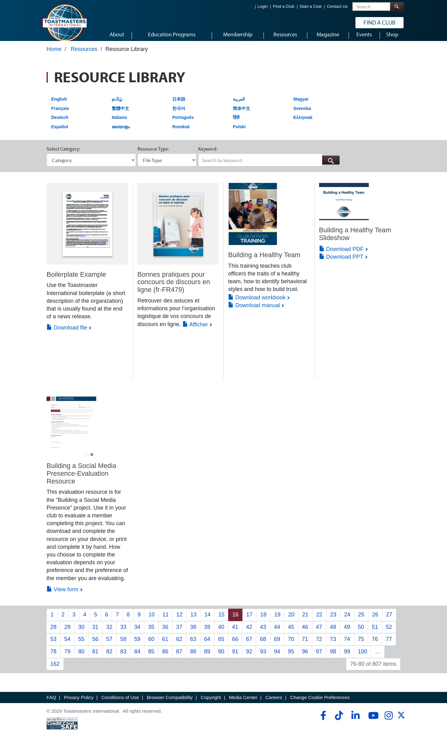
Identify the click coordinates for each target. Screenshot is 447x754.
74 (347, 645)
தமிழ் (117, 104)
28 (53, 632)
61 (165, 645)
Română (180, 132)
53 (53, 645)
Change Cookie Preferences (320, 703)
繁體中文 (120, 113)
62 (179, 645)
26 (375, 620)
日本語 (178, 104)
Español (59, 132)
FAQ (51, 703)
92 (249, 657)
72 (319, 645)
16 (235, 620)
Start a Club (311, 6)
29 (67, 632)
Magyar (301, 104)
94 (277, 657)
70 (291, 645)
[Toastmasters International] (64, 22)
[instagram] (388, 721)
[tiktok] (339, 721)
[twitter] (401, 723)
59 (137, 645)
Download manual (254, 311)
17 (249, 620)
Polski (239, 132)
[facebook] (322, 721)
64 (207, 645)
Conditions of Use (120, 703)
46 (305, 632)
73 (333, 645)
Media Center (243, 703)
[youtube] (372, 721)
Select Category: (63, 155)
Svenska (302, 113)
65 (221, 645)
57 (109, 645)
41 (235, 632)
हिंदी (236, 123)
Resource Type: (153, 155)
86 (165, 657)
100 (362, 657)
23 (333, 620)
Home (54, 55)
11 (165, 620)
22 (319, 620)
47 (319, 632)
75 (361, 645)
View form (63, 595)
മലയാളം (121, 132)
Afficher (195, 330)
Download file (67, 333)
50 (361, 632)
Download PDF (341, 255)
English (59, 104)
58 (123, 645)
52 (389, 632)
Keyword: (208, 155)
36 (165, 632)
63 (193, 645)
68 (263, 645)
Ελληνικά (302, 123)
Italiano (119, 123)
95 (291, 657)
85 (151, 657)
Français (60, 113)
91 (235, 657)
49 (347, 632)
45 (291, 632)
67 (249, 645)
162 (55, 669)
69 (277, 645)
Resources (84, 55)
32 (109, 632)
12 (179, 620)
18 (263, 620)
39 (207, 632)
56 (95, 645)
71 (305, 645)
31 (95, 632)
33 (123, 632)
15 (221, 620)
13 (193, 620)
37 (179, 632)
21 (305, 620)
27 (389, 620)
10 (151, 620)
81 (95, 657)
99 (347, 657)
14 (207, 620)
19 (277, 620)
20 (291, 620)
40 (221, 632)
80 (81, 657)
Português (183, 123)
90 (221, 657)
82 (109, 657)
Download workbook (257, 303)
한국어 (178, 113)
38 (193, 632)
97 (319, 657)
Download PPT (341, 263)
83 (123, 657)
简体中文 (241, 113)
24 (347, 620)
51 (375, 632)
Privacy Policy (78, 703)
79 (67, 657)
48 (333, 632)
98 (333, 657)
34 (137, 632)
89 (207, 657)
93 (263, 657)
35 (151, 632)
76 (375, 645)
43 (263, 632)
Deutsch (59, 123)
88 (193, 657)
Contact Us (337, 6)
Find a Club (283, 6)
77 (389, 645)
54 (67, 645)
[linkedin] (355, 721)
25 (361, 620)
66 (235, 645)
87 (179, 657)
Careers (273, 703)
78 (53, 657)
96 (305, 657)
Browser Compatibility (170, 703)
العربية (239, 104)
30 (81, 632)
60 (151, 645)
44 (277, 632)
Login (263, 6)
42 (249, 632)
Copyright (211, 703)
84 (137, 657)
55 (81, 645)
